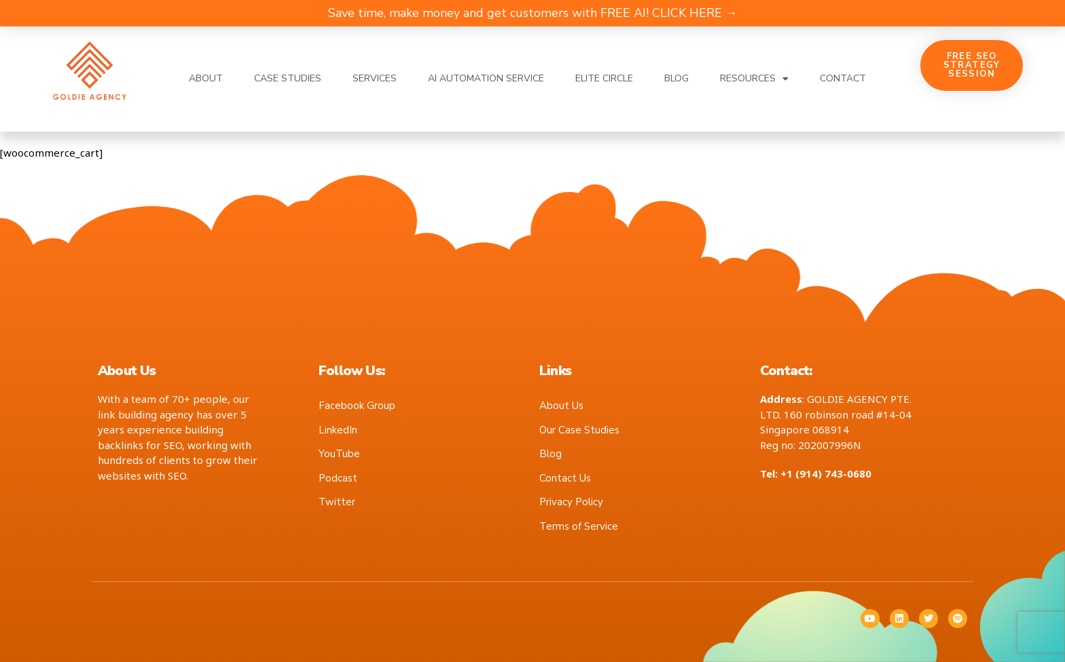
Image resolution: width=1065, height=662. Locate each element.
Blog (676, 78)
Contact (843, 78)
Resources (754, 78)
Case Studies (287, 78)
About (206, 78)
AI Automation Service (486, 78)
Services (375, 78)
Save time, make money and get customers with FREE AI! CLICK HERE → (533, 13)
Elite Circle (604, 78)
